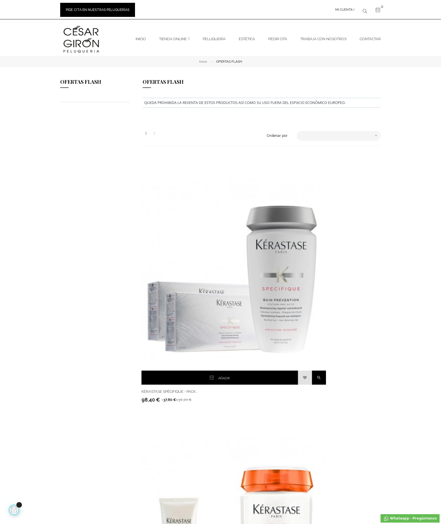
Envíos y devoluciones (188, 353)
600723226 (111, 360)
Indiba (339, 403)
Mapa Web (234, 374)
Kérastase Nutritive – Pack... (252, 251)
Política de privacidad (188, 404)
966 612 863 (89, 405)
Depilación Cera (347, 443)
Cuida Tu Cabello (348, 364)
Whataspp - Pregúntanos (410, 518)
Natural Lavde (346, 453)
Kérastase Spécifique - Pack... (171, 251)
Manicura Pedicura (350, 433)
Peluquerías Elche (240, 364)
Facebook (288, 343)
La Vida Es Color (347, 353)
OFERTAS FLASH (80, 79)
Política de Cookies (185, 384)
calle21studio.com (167, 493)
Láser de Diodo (346, 413)
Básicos (340, 393)
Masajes (341, 463)
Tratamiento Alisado (351, 343)
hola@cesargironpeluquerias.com (96, 371)
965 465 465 (89, 388)
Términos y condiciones (189, 364)
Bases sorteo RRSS (185, 394)
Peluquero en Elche (110, 428)
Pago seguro (180, 374)
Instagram (288, 353)
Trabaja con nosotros (77, 412)
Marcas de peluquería (243, 353)
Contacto (232, 343)
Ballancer (342, 423)
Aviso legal (179, 343)
